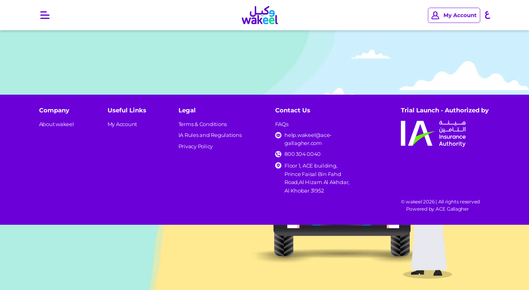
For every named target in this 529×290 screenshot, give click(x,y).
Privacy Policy (195, 146)
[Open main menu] (45, 15)
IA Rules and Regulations (210, 135)
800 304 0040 (302, 154)
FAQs (281, 124)
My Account (122, 124)
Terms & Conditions (202, 124)
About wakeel (56, 124)
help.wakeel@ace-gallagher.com (308, 139)
